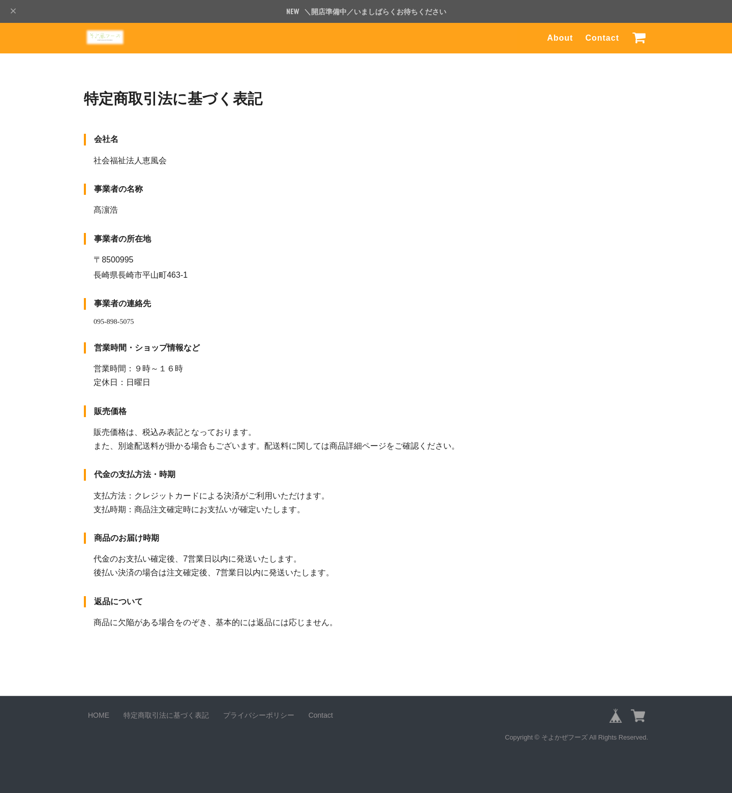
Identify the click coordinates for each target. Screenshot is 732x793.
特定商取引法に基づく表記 (166, 715)
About (560, 38)
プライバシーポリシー (258, 715)
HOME (98, 715)
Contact (602, 38)
